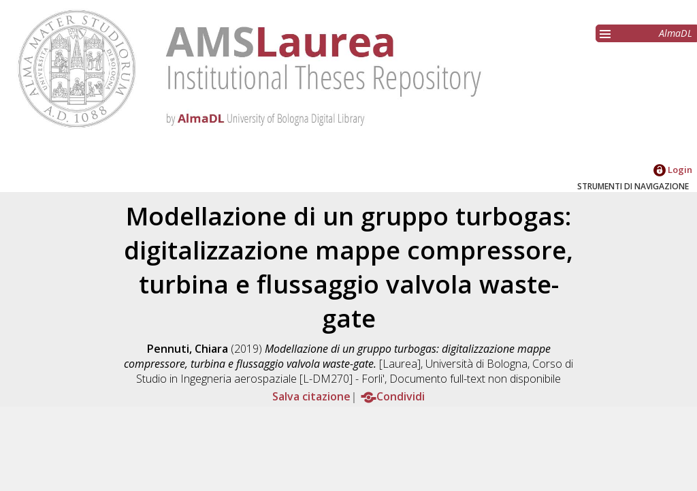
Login (672, 169)
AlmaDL (675, 33)
